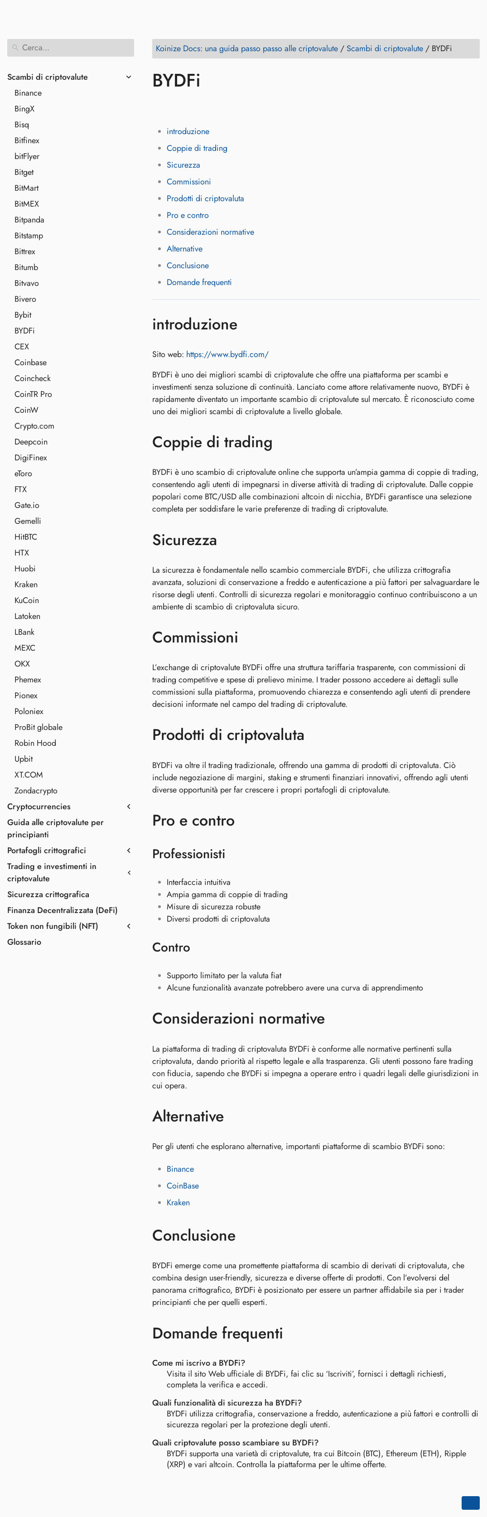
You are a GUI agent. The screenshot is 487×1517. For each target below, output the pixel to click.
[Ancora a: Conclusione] (249, 1236)
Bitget (24, 172)
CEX (21, 347)
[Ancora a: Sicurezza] (230, 540)
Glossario (24, 942)
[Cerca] (70, 48)
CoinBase (183, 1186)
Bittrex (24, 251)
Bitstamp (28, 236)
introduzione (188, 131)
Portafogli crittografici (46, 850)
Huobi (25, 569)
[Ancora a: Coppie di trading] (286, 442)
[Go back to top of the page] (471, 1503)
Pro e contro (188, 215)
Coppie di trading (197, 148)
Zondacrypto (36, 791)
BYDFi (24, 331)
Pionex (26, 695)
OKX (22, 664)
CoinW (26, 410)
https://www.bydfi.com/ (227, 354)
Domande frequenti (199, 282)
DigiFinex (30, 458)
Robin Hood (35, 743)
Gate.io (26, 505)
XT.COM (28, 775)
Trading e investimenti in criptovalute (51, 872)
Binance (28, 93)
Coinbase (30, 362)
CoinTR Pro (33, 394)
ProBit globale (38, 727)
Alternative (185, 249)
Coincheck (32, 378)
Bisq (21, 124)
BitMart (26, 188)
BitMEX (26, 204)
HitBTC (25, 537)
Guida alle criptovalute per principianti (55, 828)
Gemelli (27, 521)
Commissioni (189, 182)
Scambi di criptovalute (47, 77)
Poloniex (28, 711)
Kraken (26, 584)
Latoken (27, 616)
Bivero (25, 299)
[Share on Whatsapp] (229, 106)
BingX (24, 109)
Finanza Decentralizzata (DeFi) (62, 910)
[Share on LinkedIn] (195, 106)
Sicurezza (183, 165)
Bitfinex (26, 140)
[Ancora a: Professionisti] (237, 854)
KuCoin (26, 600)
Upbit (23, 759)
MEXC (24, 648)
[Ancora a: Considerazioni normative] (338, 1019)
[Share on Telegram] (247, 106)
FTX (20, 489)
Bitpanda (29, 220)
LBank (24, 632)
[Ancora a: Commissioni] (251, 637)
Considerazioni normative (210, 232)
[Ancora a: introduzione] (250, 324)
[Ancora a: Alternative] (237, 1116)
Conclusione (188, 265)
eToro (23, 473)
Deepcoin (31, 442)
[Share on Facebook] (160, 106)
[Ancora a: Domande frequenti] (296, 1333)
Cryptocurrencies (39, 806)
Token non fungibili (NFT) (52, 926)
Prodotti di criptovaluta (205, 198)
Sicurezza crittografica (48, 894)
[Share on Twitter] (178, 106)
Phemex (27, 680)
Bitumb (26, 267)
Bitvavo (26, 283)
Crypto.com (34, 426)
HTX (21, 553)
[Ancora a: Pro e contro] (248, 821)
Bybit (22, 315)
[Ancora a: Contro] (202, 947)
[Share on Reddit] (212, 106)
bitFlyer (26, 156)
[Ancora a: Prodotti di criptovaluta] (318, 735)
